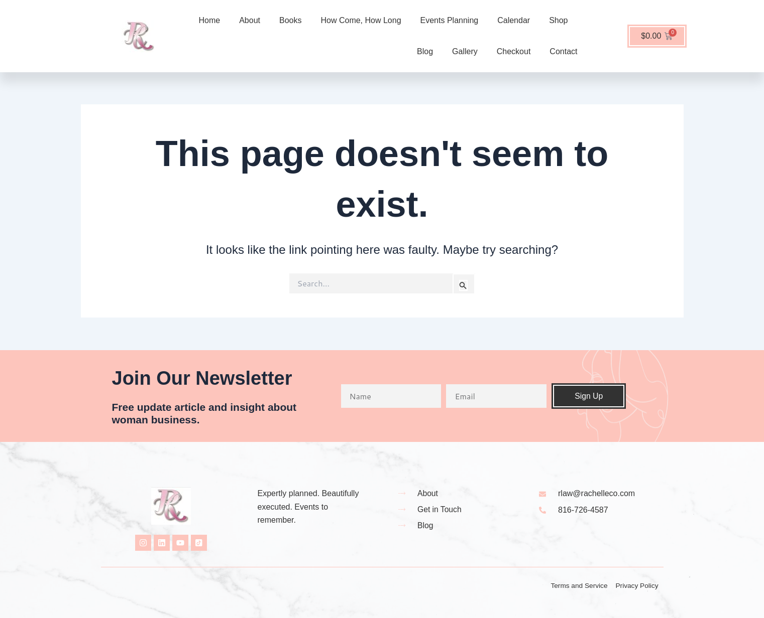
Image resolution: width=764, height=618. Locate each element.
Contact (563, 51)
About (249, 20)
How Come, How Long (360, 20)
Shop (558, 20)
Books (290, 20)
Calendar (513, 20)
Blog (425, 51)
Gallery (465, 51)
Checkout (514, 51)
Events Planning (449, 20)
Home (210, 20)
